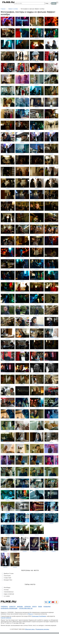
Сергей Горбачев (6, 617)
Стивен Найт (7, 577)
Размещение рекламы (42, 629)
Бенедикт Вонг (8, 580)
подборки (46, 606)
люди (40, 606)
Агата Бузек (7, 575)
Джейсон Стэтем (8, 573)
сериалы (27, 606)
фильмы (20, 606)
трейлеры (4, 606)
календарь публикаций (9, 608)
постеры (6, 589)
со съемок (7, 596)
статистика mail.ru (25, 608)
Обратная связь (30, 629)
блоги (34, 606)
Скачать (8, 27)
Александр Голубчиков (39, 616)
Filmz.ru (30, 614)
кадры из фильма (9, 594)
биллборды (7, 587)
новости (12, 606)
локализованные (8, 591)
